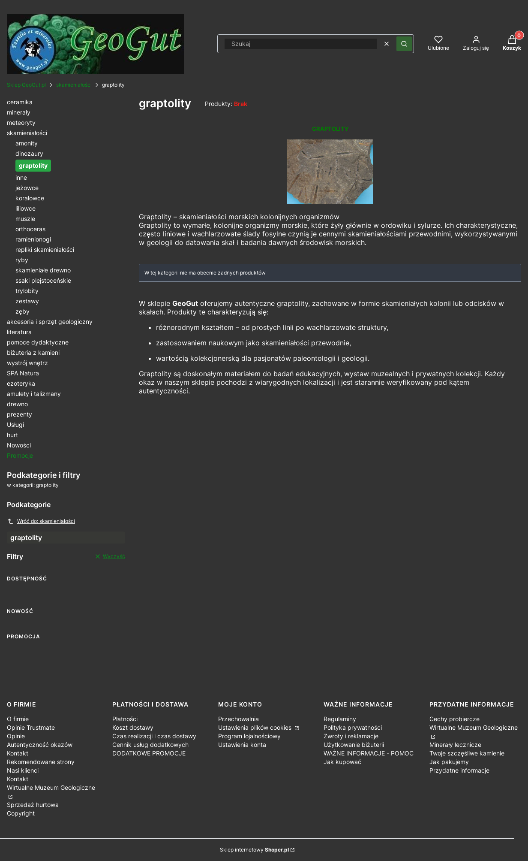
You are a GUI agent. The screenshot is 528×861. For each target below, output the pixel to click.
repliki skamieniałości (44, 249)
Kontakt (17, 753)
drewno (17, 404)
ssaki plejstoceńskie (43, 280)
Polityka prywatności (353, 727)
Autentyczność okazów (39, 744)
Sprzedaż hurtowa (33, 804)
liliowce (25, 208)
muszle (25, 218)
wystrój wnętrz (27, 362)
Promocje (20, 455)
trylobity (27, 290)
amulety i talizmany (34, 393)
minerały (18, 112)
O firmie (18, 718)
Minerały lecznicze (455, 744)
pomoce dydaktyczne (38, 342)
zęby (22, 311)
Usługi (15, 424)
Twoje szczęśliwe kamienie (466, 753)
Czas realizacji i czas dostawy (154, 736)
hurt (12, 434)
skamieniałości (74, 85)
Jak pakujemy (449, 761)
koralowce (29, 198)
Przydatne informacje (459, 770)
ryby (21, 259)
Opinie (16, 736)
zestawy (27, 301)
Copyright (21, 813)
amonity (26, 143)
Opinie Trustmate (31, 727)
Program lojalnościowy (249, 736)
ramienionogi (33, 239)
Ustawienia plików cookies (255, 727)
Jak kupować (342, 761)
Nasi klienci (23, 770)
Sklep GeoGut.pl (26, 85)
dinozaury (29, 153)
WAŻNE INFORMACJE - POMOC (369, 753)
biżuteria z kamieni (33, 352)
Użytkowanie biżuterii (354, 744)
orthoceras (30, 229)
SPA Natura (23, 373)
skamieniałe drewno (43, 270)
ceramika (20, 102)
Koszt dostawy (132, 727)
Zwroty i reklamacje (351, 736)
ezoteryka (21, 383)
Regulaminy (340, 718)
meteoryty (21, 122)
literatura (19, 331)
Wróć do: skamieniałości (41, 521)
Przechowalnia (238, 718)
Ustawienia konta (242, 744)
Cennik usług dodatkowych (150, 744)
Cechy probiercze (454, 718)
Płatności (125, 718)
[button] (404, 43)
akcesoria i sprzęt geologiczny (50, 321)
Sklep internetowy (254, 849)
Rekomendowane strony (41, 761)
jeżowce (27, 187)
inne (21, 177)
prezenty (19, 414)
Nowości (19, 445)
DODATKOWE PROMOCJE (149, 753)
